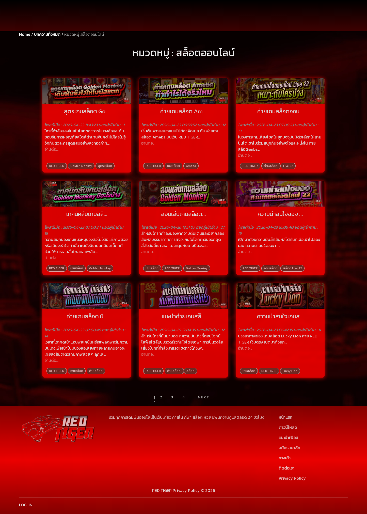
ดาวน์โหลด (288, 427)
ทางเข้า (285, 458)
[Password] (270, 24)
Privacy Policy (292, 478)
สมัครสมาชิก (316, 25)
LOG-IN (26, 505)
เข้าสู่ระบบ (316, 13)
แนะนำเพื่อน (288, 437)
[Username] (270, 12)
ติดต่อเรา (286, 468)
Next (204, 397)
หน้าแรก (285, 417)
